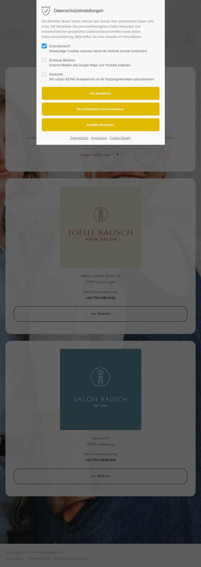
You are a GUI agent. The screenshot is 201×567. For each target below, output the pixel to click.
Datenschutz (79, 138)
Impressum (99, 138)
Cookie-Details (120, 138)
